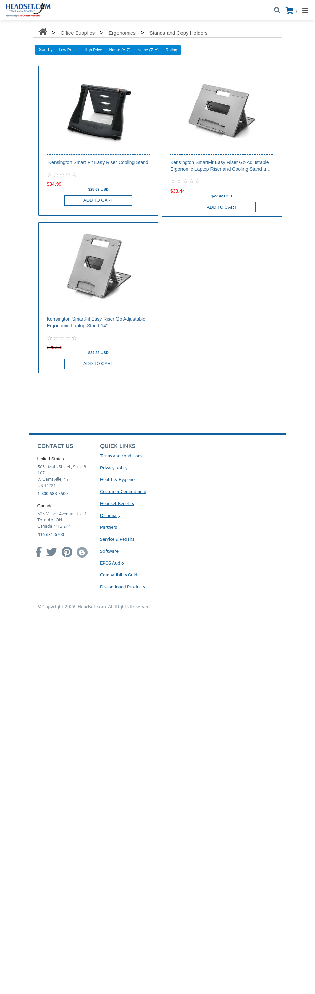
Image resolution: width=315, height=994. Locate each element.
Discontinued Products (122, 586)
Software (109, 551)
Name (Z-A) (148, 50)
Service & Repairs (117, 539)
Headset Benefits (117, 503)
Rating (171, 50)
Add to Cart (98, 200)
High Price (92, 50)
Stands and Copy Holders (178, 33)
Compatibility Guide (120, 574)
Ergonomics (122, 33)
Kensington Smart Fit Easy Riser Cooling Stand (98, 162)
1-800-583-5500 (52, 493)
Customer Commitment (123, 491)
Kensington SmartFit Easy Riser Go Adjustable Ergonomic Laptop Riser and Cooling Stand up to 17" (219, 166)
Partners (108, 527)
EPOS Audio (112, 563)
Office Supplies (78, 33)
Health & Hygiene (117, 479)
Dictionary (110, 515)
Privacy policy (113, 467)
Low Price (68, 50)
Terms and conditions (121, 455)
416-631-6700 (50, 534)
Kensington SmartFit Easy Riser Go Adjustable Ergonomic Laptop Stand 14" (96, 322)
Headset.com (92, 606)
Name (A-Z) (120, 50)
